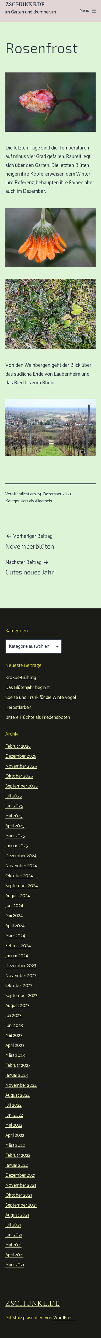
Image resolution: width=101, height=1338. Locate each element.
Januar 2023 (16, 1075)
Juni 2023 (14, 1025)
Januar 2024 (16, 956)
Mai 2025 (14, 816)
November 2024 (21, 866)
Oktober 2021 (18, 1195)
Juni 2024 (14, 906)
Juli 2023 (13, 1015)
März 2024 (15, 936)
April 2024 (15, 926)
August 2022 (17, 1095)
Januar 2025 (16, 846)
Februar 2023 (17, 1065)
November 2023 (21, 976)
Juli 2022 (13, 1105)
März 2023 (15, 1055)
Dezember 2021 (20, 1175)
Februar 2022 (17, 1155)
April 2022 (14, 1135)
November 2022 (21, 1085)
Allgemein (43, 501)
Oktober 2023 (19, 985)
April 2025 (15, 826)
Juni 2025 (14, 806)
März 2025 (15, 836)
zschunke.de (24, 4)
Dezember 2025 (20, 756)
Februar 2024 (18, 946)
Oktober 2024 (19, 876)
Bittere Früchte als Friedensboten (37, 717)
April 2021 (14, 1255)
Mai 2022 (13, 1125)
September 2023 (21, 995)
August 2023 (17, 1005)
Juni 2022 (14, 1115)
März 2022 (15, 1145)
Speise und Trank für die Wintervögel (40, 697)
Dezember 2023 (20, 966)
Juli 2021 (13, 1225)
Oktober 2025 (19, 776)
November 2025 (21, 766)
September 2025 (21, 786)
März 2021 (14, 1265)
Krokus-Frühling (20, 677)
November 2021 (20, 1185)
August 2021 (17, 1215)
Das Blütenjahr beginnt (27, 687)
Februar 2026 (18, 746)
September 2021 (21, 1205)
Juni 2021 (13, 1235)
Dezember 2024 (20, 856)
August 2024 (17, 896)
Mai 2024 (14, 915)
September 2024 (21, 886)
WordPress (64, 1318)
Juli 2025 (13, 796)
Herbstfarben (18, 707)
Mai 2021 (13, 1245)
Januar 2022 (16, 1165)
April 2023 (14, 1045)
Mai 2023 (13, 1035)
